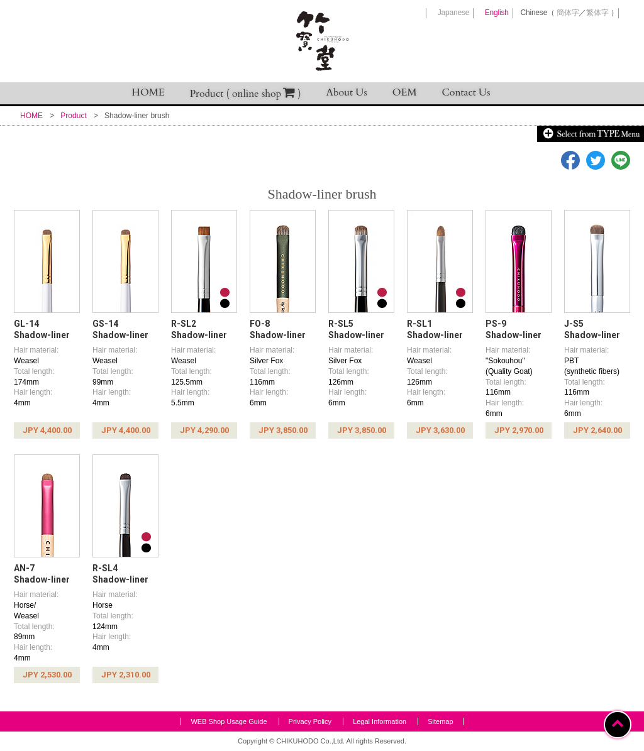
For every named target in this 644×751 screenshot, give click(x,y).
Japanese (453, 12)
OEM (404, 92)
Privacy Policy (310, 721)
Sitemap (440, 721)
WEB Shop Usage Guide (229, 721)
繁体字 (597, 12)
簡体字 (568, 12)
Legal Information (379, 721)
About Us (346, 92)
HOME (148, 92)
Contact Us (466, 92)
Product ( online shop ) (245, 93)
